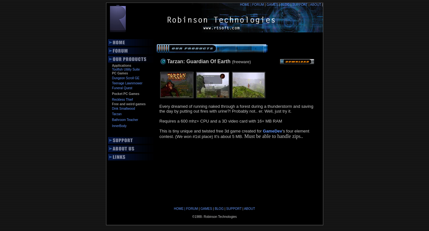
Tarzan (117, 114)
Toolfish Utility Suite (126, 69)
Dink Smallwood (123, 108)
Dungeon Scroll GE (126, 78)
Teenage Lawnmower (127, 83)
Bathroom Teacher (125, 120)
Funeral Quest (122, 88)
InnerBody (119, 126)
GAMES (274, 4)
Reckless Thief (122, 99)
